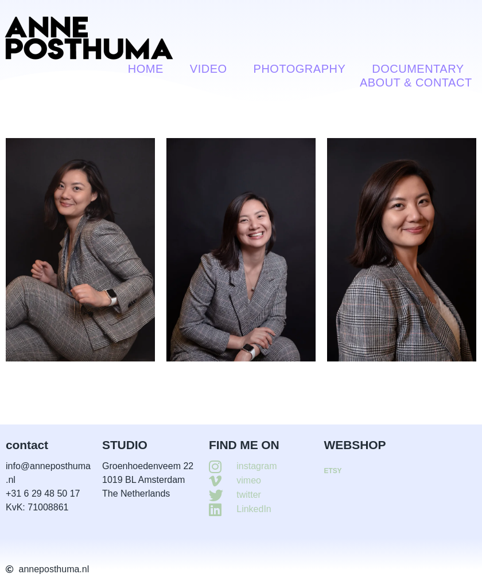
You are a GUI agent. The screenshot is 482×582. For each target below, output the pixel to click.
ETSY (333, 471)
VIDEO (208, 68)
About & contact (416, 82)
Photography (300, 68)
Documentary (418, 68)
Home (146, 68)
